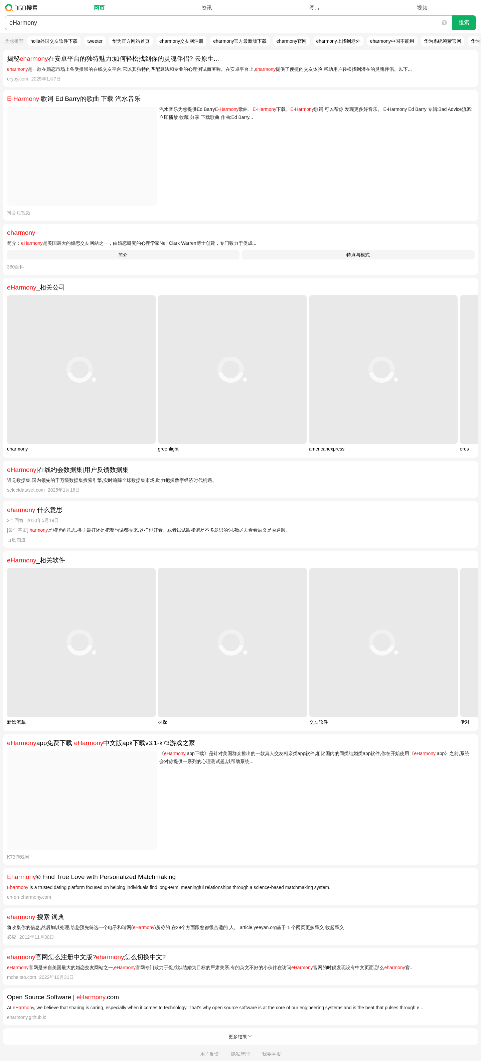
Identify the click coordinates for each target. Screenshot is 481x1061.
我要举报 (271, 1054)
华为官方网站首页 (131, 41)
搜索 (464, 22)
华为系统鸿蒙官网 (442, 41)
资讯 (206, 8)
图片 (314, 8)
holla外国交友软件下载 (54, 41)
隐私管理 (240, 1054)
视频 (422, 8)
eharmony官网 (291, 41)
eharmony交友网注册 (181, 41)
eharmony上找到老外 (338, 41)
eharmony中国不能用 (392, 41)
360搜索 (23, 7)
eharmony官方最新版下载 (240, 41)
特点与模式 (358, 254)
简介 (123, 254)
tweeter (95, 41)
